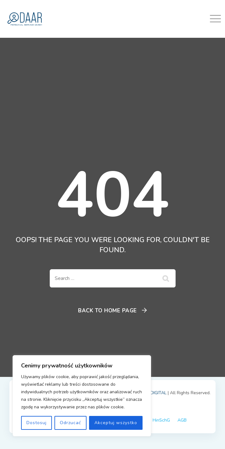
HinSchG (161, 420)
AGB (182, 420)
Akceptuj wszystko (115, 423)
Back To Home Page (107, 310)
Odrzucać (70, 423)
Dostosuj (36, 423)
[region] (82, 395)
